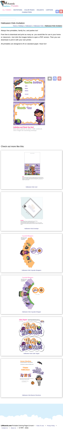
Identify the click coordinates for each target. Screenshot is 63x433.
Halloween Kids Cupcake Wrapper (31, 312)
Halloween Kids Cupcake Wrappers (31, 270)
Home (15, 26)
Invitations (17, 10)
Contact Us (5, 428)
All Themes (6, 10)
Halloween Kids (38, 26)
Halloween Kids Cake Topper (32, 353)
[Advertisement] (31, 60)
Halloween (28, 26)
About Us (13, 428)
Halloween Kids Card (31, 187)
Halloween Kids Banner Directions (31, 395)
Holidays (40, 10)
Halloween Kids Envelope (31, 228)
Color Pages (29, 10)
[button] (55, 78)
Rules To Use (40, 425)
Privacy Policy (51, 425)
